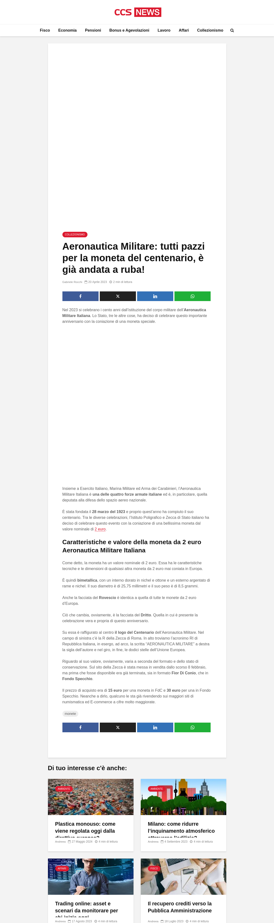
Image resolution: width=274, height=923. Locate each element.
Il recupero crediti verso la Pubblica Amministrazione (181, 763)
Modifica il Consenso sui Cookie (218, 846)
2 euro (100, 385)
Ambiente (64, 645)
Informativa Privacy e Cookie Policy (220, 836)
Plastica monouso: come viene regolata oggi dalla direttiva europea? (86, 687)
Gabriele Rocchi (72, 203)
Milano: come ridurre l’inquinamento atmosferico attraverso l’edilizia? (182, 687)
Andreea (60, 698)
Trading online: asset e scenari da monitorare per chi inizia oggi (87, 767)
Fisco (45, 30)
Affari (184, 30)
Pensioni (93, 30)
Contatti (198, 826)
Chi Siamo (200, 816)
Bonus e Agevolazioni (129, 30)
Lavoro (164, 30)
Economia (67, 30)
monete (70, 570)
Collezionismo (210, 30)
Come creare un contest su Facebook (129, 887)
